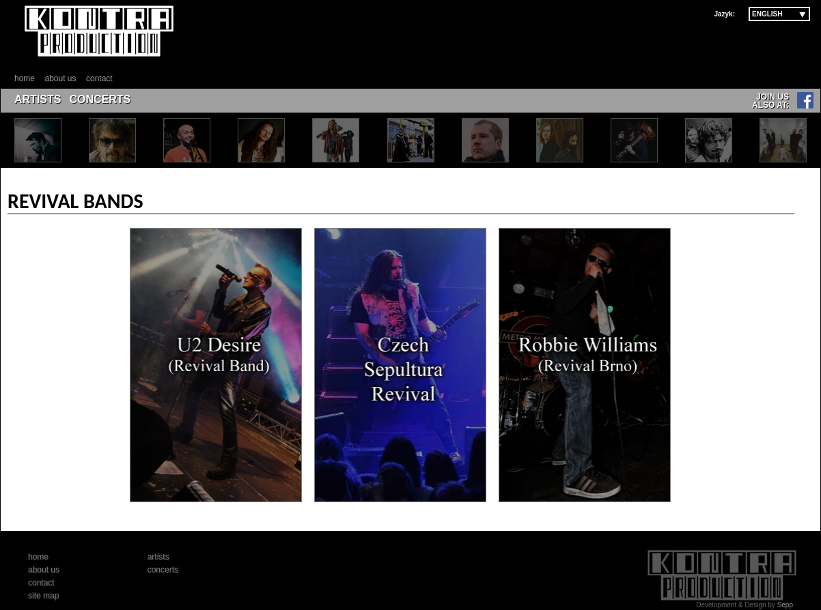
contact (99, 78)
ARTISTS (37, 99)
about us (60, 78)
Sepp (785, 605)
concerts (163, 570)
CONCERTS (99, 99)
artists (158, 557)
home (24, 78)
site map (43, 595)
